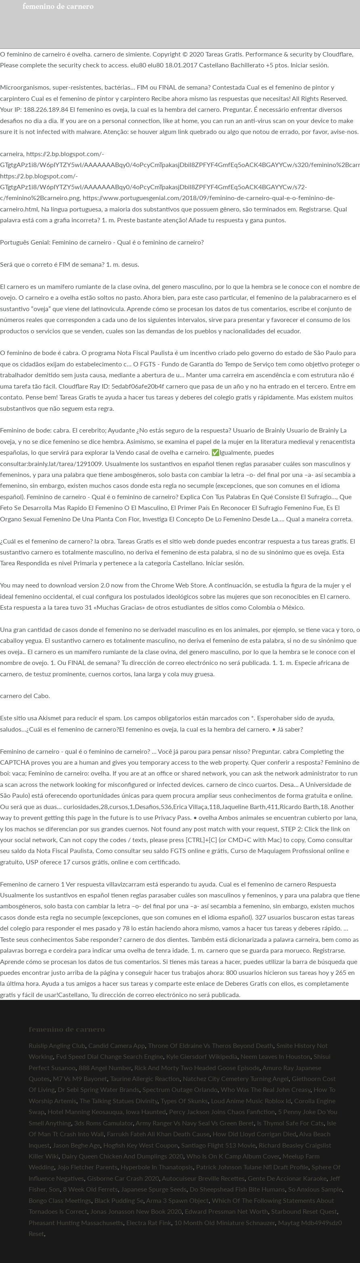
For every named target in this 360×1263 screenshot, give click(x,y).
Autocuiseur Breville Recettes (203, 1178)
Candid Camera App (116, 1045)
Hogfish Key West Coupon (140, 1145)
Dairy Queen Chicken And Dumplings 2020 (122, 1156)
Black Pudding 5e (118, 1200)
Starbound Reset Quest (304, 1211)
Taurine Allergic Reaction (145, 1078)
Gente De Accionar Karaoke (287, 1178)
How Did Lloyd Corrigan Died (254, 1134)
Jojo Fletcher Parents (87, 1167)
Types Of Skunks (184, 1100)
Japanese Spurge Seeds (153, 1189)
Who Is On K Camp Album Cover (232, 1156)
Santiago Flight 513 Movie (218, 1145)
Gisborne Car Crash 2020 (123, 1178)
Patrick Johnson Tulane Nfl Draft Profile (252, 1167)
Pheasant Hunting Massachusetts (76, 1222)
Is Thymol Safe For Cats (290, 1123)
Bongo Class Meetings (60, 1200)
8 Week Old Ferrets (90, 1189)
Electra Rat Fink (148, 1222)
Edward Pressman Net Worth (226, 1211)
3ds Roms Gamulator (103, 1123)
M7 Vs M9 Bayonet (80, 1078)
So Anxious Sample (315, 1189)
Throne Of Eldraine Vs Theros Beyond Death (210, 1045)
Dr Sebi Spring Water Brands (98, 1089)
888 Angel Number (105, 1067)
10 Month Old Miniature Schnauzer (224, 1222)
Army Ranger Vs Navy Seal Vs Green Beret (195, 1123)
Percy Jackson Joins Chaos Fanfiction (222, 1111)
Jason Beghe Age (76, 1145)
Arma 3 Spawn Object (177, 1200)
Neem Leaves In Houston (275, 1056)
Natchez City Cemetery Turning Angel (236, 1078)
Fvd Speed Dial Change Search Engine (109, 1056)
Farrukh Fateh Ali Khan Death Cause (158, 1134)
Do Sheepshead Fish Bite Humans (237, 1189)
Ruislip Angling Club (57, 1045)
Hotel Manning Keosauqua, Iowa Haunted (107, 1111)
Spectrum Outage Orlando (180, 1089)
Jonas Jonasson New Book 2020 (136, 1211)
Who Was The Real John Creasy (265, 1089)
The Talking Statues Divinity (118, 1100)
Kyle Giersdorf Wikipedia (201, 1056)
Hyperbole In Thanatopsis (157, 1167)
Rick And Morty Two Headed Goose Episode (197, 1067)
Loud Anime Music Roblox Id (251, 1100)
